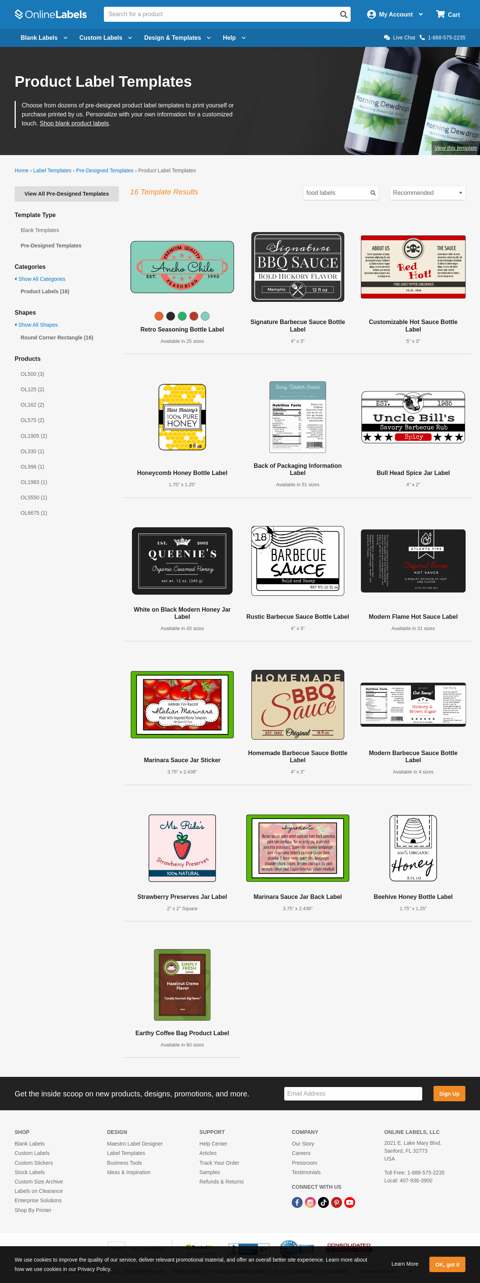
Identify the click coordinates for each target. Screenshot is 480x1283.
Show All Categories (40, 279)
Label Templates (52, 170)
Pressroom (304, 1163)
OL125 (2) (32, 389)
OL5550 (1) (34, 498)
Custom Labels (32, 1153)
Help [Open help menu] (234, 38)
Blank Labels (30, 1144)
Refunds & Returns (222, 1182)
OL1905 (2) (34, 436)
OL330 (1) (32, 451)
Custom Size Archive (39, 1182)
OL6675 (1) (34, 513)
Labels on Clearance (39, 1191)
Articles (208, 1153)
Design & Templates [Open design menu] (177, 38)
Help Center (214, 1144)
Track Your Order (219, 1163)
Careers (301, 1153)
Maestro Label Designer (135, 1144)
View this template (456, 148)
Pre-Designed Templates (105, 170)
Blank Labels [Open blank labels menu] (44, 38)
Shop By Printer (33, 1210)
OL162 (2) (32, 405)
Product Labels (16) (45, 291)
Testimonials (306, 1172)
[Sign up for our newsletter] (353, 1094)
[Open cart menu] (447, 14)
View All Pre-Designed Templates (66, 194)
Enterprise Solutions (38, 1200)
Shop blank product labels (74, 123)
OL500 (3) (32, 374)
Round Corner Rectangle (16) (57, 338)
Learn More (405, 1264)
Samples (210, 1172)
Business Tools (124, 1163)
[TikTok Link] (324, 1202)
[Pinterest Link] (337, 1202)
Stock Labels (30, 1172)
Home (21, 170)
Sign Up (449, 1094)
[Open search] (344, 14)
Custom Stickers (34, 1163)
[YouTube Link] (349, 1202)
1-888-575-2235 (442, 38)
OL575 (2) (32, 420)
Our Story (303, 1144)
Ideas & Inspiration (128, 1172)
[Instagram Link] (311, 1202)
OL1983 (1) (34, 482)
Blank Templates (40, 230)
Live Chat (399, 37)
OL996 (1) (32, 467)
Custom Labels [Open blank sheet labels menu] (106, 38)
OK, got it (447, 1265)
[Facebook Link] (298, 1202)
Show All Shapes (36, 325)
